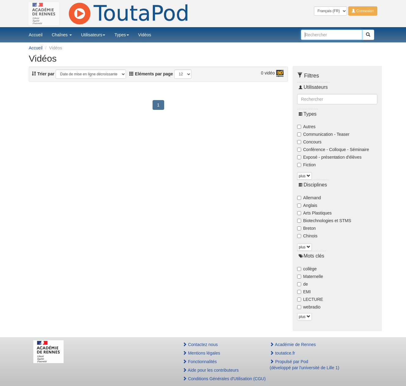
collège (307, 268)
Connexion (363, 11)
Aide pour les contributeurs (211, 370)
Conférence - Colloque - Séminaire (333, 149)
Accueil (35, 34)
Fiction (306, 164)
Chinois (307, 235)
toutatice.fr (282, 353)
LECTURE (310, 299)
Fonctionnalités (200, 361)
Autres (306, 126)
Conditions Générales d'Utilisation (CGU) (220, 378)
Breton (306, 228)
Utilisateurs (93, 34)
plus (304, 176)
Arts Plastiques (314, 213)
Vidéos (144, 34)
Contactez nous (200, 344)
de (302, 284)
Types (121, 34)
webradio (309, 307)
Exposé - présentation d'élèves (329, 157)
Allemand (309, 197)
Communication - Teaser (323, 134)
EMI (304, 291)
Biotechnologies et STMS (324, 220)
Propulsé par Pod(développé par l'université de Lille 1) (304, 364)
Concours (309, 141)
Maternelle (310, 276)
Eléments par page (151, 73)
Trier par (43, 73)
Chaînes (62, 34)
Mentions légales (201, 353)
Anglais (307, 205)
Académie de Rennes (293, 344)
